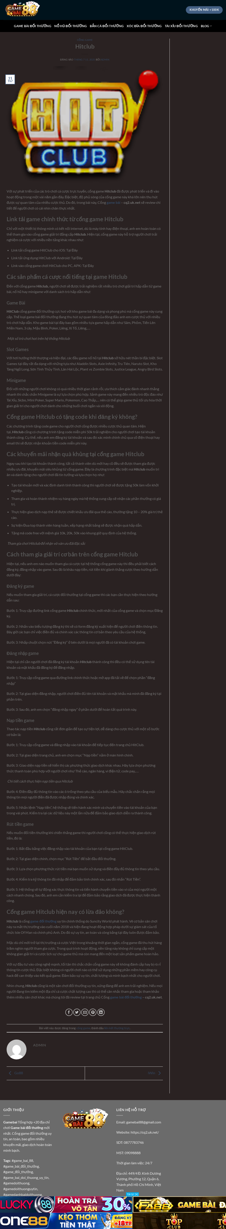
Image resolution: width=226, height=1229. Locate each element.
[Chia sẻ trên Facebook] (69, 1012)
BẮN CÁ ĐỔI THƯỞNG (107, 26)
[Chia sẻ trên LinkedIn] (101, 1012)
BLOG (206, 26)
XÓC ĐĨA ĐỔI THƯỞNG (144, 26)
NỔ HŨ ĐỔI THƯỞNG (70, 26)
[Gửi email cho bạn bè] (85, 1012)
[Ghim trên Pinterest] (92, 1012)
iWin (155, 1073)
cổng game (85, 39)
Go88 (15, 1073)
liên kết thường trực (117, 1028)
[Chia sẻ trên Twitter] (77, 1012)
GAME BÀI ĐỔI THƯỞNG (32, 26)
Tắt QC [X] (132, 1194)
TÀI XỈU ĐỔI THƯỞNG (181, 26)
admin (105, 59)
